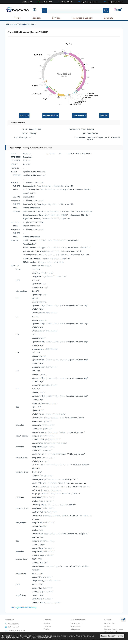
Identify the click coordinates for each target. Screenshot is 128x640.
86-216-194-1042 (46, 2)
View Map (104, 115)
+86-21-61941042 (66, 2)
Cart (117, 9)
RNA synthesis (75, 629)
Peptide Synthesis (76, 623)
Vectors (32, 24)
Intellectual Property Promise (113, 629)
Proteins (46, 629)
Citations (107, 626)
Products (36, 18)
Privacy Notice (32, 638)
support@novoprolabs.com (89, 2)
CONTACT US (27, 2)
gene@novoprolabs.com (115, 2)
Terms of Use (46, 638)
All (44, 10)
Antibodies (47, 626)
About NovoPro (109, 623)
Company (108, 18)
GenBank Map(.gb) (50, 115)
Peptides (47, 623)
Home (18, 18)
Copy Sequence (79, 115)
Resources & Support (82, 18)
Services (56, 18)
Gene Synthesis (76, 626)
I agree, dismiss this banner (112, 636)
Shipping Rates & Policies (112, 632)
